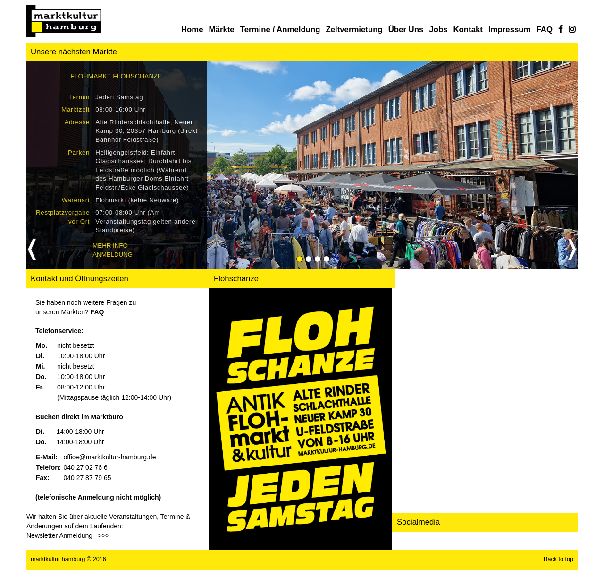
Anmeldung (112, 254)
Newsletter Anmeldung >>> (67, 535)
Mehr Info (110, 245)
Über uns (406, 29)
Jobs (438, 29)
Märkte (222, 29)
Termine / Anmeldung (280, 29)
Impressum (509, 29)
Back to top (558, 559)
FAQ (545, 29)
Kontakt (467, 29)
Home (192, 29)
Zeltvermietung (354, 29)
